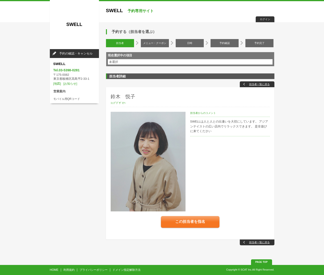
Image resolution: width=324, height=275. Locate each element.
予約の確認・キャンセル (76, 53)
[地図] (57, 83)
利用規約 (69, 269)
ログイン (265, 19)
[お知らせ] (70, 83)
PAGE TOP (261, 262)
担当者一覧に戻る (259, 84)
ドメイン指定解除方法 (127, 269)
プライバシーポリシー (94, 269)
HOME (54, 269)
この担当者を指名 (190, 222)
